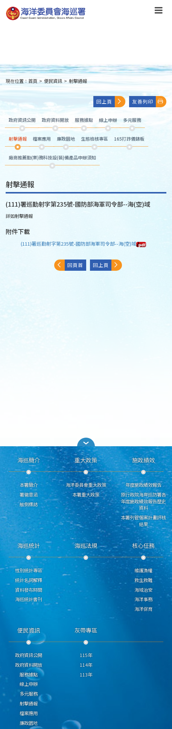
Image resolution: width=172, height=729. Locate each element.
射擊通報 (78, 81)
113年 (86, 674)
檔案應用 (29, 713)
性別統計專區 (28, 570)
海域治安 (143, 589)
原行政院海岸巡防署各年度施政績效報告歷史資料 (143, 501)
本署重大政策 (85, 494)
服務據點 (29, 674)
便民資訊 (53, 81)
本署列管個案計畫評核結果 (143, 521)
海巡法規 (86, 545)
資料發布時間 (28, 589)
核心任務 (143, 545)
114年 (86, 665)
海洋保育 (143, 609)
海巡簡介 (28, 460)
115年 (86, 655)
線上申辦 (29, 684)
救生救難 (143, 580)
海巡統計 (28, 545)
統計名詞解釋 (28, 580)
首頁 (32, 81)
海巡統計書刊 (28, 599)
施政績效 (143, 460)
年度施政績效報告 (143, 485)
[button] (86, 442)
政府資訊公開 (28, 655)
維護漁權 (143, 570)
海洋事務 (143, 599)
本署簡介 (29, 485)
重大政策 (86, 460)
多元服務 (29, 693)
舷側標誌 (29, 504)
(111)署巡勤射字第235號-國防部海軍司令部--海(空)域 (83, 243)
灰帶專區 (86, 630)
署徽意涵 (29, 494)
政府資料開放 (28, 665)
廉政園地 (29, 723)
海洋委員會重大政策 (85, 485)
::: (1, 84)
